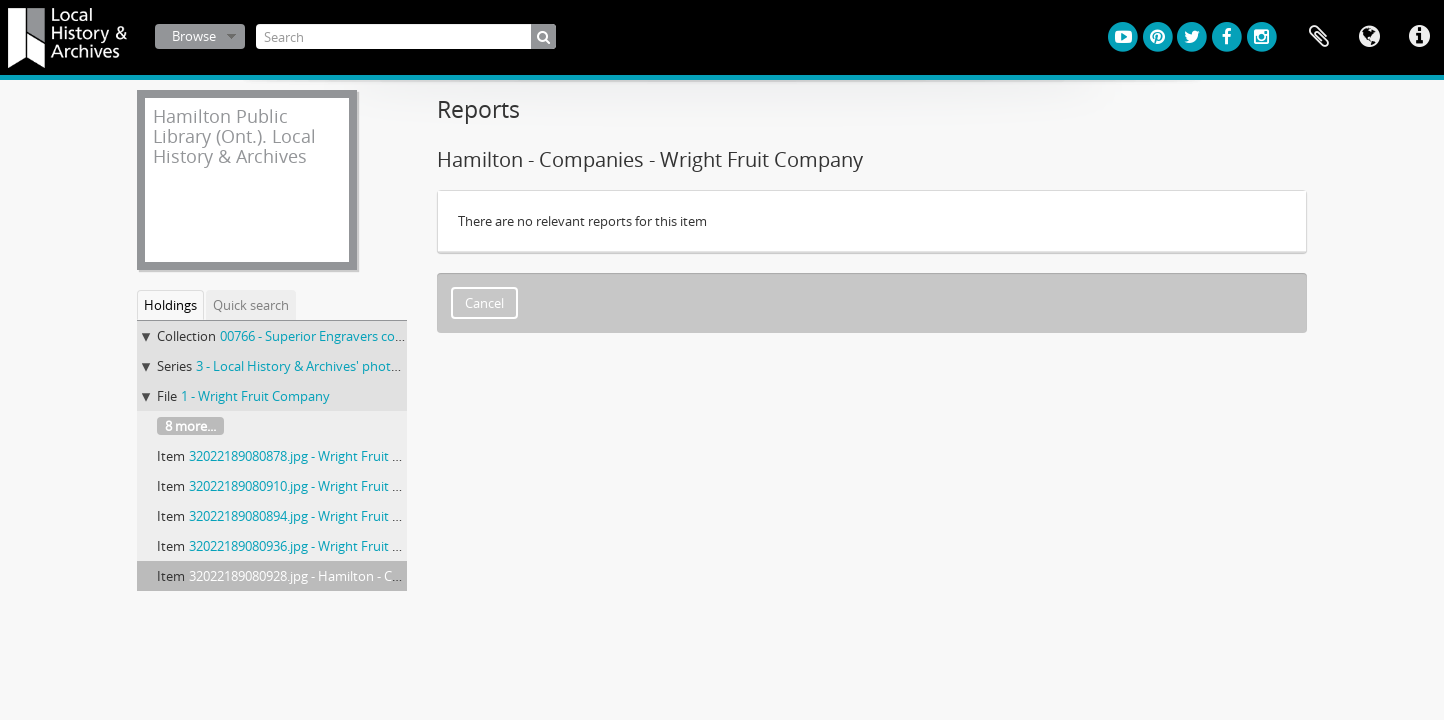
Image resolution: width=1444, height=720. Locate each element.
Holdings (170, 305)
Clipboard (1319, 37)
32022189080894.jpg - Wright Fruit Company (319, 516)
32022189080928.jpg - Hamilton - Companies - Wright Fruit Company (391, 576)
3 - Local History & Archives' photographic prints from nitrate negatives (406, 366)
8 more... (190, 426)
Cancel (484, 303)
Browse (194, 36)
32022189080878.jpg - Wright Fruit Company (319, 456)
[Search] (406, 36)
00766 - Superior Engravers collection (329, 336)
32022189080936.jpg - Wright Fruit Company (319, 546)
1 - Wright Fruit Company (255, 396)
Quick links (1419, 37)
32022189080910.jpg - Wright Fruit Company (319, 486)
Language (1369, 37)
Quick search (251, 305)
